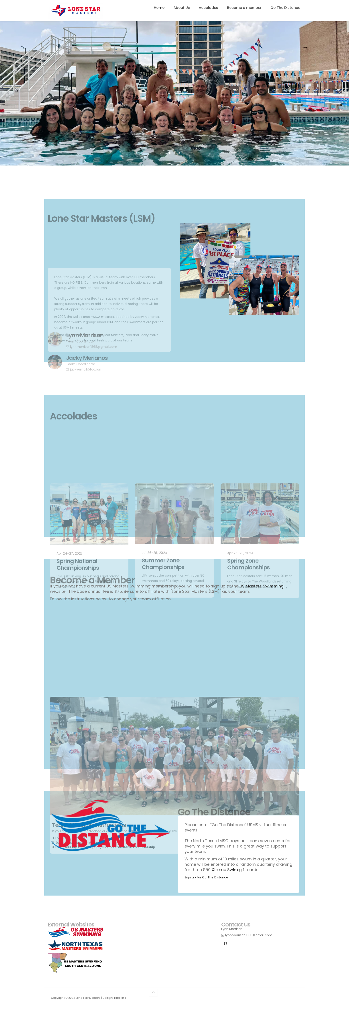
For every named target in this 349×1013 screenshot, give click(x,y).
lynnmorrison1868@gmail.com (246, 935)
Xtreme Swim (225, 869)
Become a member (244, 7)
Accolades (208, 7)
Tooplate (120, 998)
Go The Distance (285, 7)
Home (159, 7)
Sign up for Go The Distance (206, 877)
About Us (181, 7)
